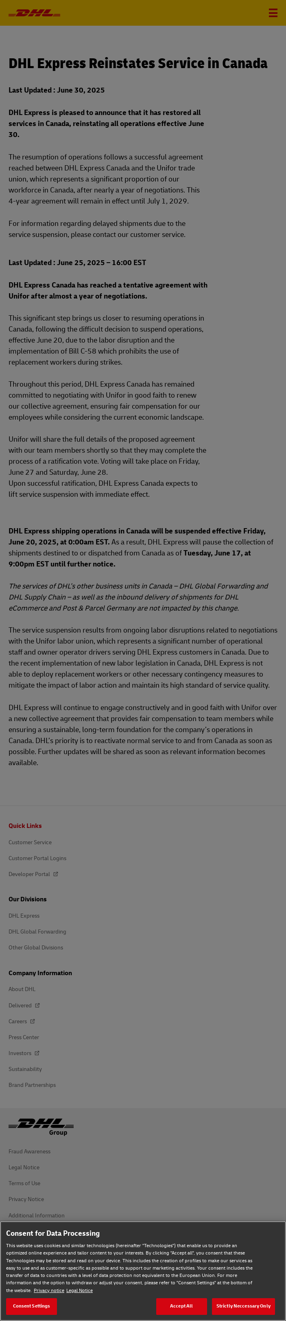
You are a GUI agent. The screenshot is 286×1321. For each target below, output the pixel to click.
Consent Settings (31, 1306)
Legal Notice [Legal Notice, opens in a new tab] (79, 1291)
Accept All (181, 1306)
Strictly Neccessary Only (243, 1306)
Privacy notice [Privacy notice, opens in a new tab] (49, 1291)
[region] (143, 1271)
